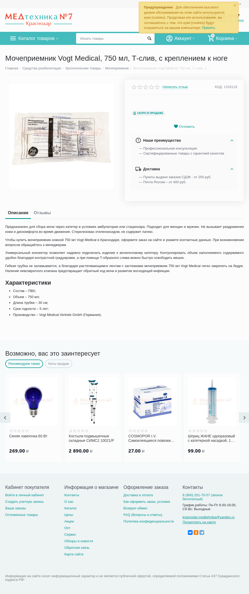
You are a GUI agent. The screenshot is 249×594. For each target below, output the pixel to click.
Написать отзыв (175, 87)
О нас (68, 502)
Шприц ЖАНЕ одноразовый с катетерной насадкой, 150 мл (211, 438)
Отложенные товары (21, 515)
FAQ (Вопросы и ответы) (143, 515)
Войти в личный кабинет (24, 495)
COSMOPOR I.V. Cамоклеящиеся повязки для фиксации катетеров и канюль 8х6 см (150, 438)
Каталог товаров (36, 38)
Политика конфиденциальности (149, 521)
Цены (68, 515)
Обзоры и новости (78, 541)
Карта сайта (73, 554)
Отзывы (42, 213)
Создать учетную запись (24, 502)
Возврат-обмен (135, 508)
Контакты (71, 495)
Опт (67, 528)
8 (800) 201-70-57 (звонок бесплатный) (202, 497)
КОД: (219, 87)
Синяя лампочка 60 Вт (28, 436)
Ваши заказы (15, 508)
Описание (18, 213)
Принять (208, 28)
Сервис (70, 534)
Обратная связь (76, 548)
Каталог (70, 508)
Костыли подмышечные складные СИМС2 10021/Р (91, 438)
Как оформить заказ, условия (147, 502)
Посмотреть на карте (199, 522)
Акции (69, 521)
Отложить (184, 126)
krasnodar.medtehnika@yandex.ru (209, 517)
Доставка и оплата (138, 495)
